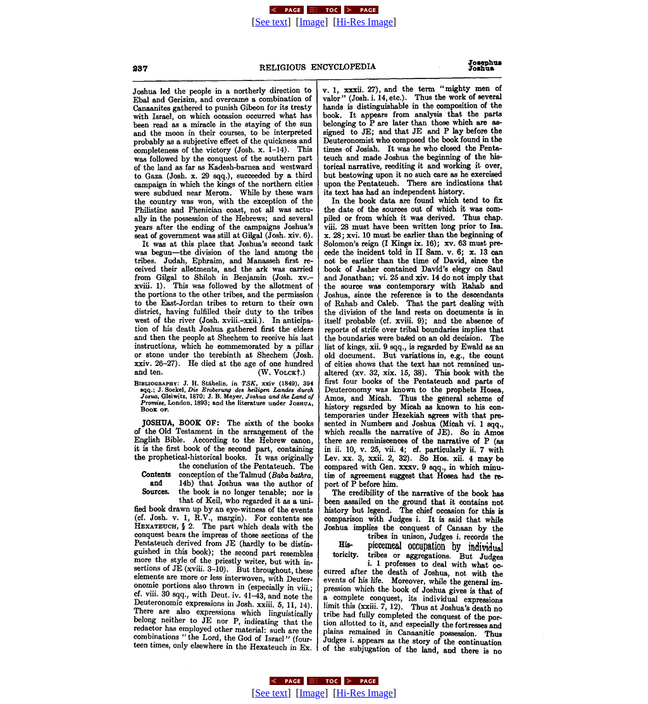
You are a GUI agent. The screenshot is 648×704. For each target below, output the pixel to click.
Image (312, 21)
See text (271, 21)
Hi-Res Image (365, 21)
